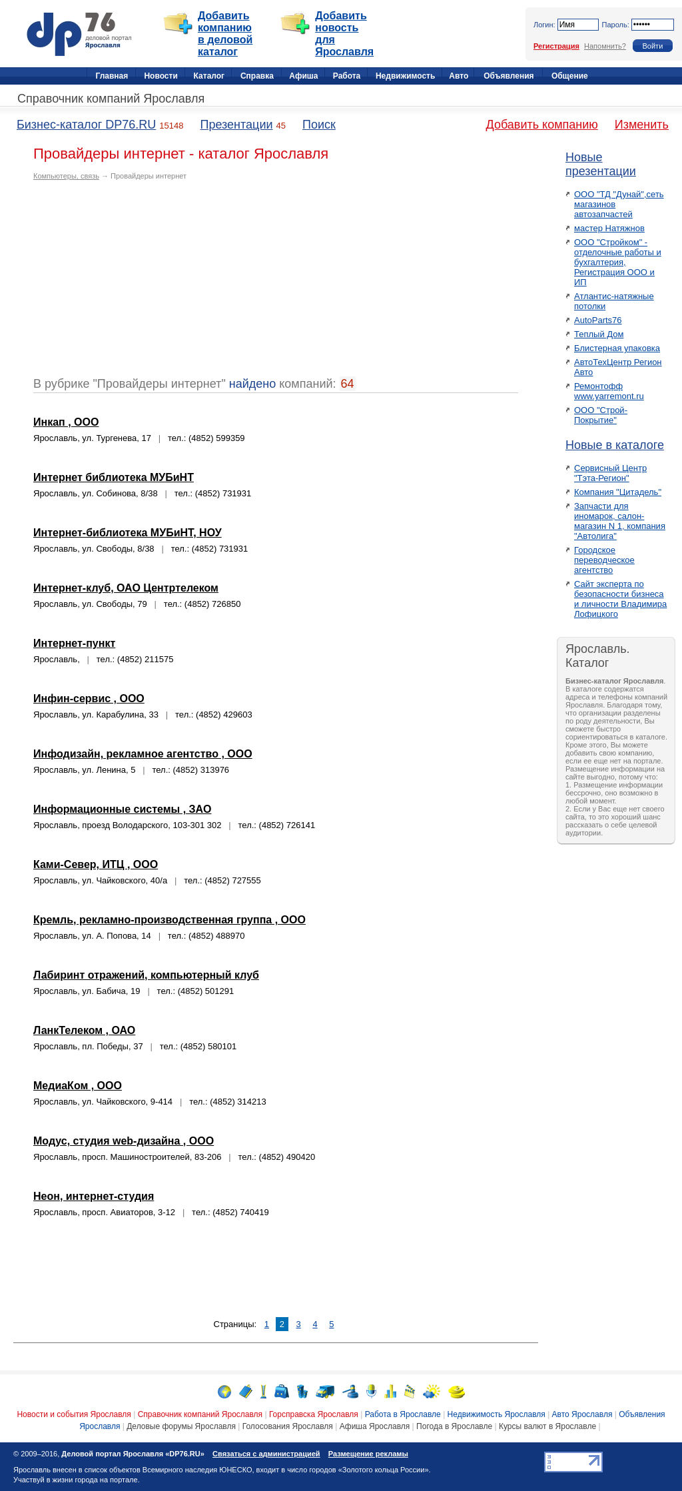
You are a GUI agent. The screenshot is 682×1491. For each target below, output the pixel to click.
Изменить (642, 124)
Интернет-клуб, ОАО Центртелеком (125, 588)
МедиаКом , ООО (77, 1085)
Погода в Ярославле (454, 1426)
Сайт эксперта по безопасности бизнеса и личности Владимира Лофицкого (620, 599)
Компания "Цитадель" (617, 492)
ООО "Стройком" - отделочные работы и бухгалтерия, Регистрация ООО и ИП (617, 262)
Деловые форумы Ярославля (181, 1426)
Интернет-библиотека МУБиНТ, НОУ (127, 532)
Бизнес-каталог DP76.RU (86, 124)
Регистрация (556, 46)
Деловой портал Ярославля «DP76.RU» (132, 1454)
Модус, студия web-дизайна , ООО (123, 1141)
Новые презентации (600, 164)
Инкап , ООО (66, 422)
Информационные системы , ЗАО (122, 809)
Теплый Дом (598, 334)
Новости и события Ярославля (74, 1414)
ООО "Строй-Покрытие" (600, 415)
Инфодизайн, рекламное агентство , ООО (142, 753)
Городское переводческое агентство (604, 560)
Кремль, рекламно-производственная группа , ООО (169, 919)
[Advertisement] (145, 284)
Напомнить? (605, 46)
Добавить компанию (542, 124)
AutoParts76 (598, 320)
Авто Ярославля (582, 1414)
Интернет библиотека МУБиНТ (113, 477)
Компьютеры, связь (66, 176)
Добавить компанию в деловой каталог (225, 33)
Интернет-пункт (74, 643)
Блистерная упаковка (617, 348)
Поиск (319, 124)
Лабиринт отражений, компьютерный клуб (146, 975)
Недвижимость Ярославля (496, 1414)
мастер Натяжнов (609, 228)
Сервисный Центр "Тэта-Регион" (610, 473)
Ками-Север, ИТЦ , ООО (95, 864)
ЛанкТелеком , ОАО (84, 1030)
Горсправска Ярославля (313, 1414)
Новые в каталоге (614, 445)
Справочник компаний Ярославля (110, 98)
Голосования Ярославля (287, 1426)
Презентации (236, 124)
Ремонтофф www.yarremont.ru (609, 391)
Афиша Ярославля (375, 1426)
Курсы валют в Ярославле (547, 1426)
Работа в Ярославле (403, 1414)
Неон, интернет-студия (93, 1196)
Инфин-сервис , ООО (89, 698)
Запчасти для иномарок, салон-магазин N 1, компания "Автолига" (619, 521)
